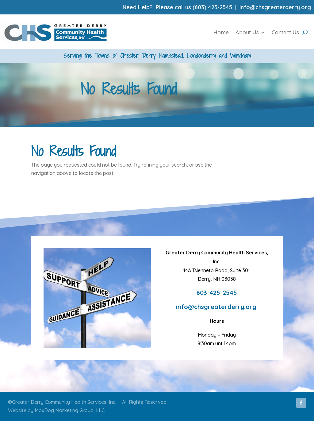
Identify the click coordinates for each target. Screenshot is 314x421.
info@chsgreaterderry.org (275, 7)
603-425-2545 (217, 292)
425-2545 (220, 7)
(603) (200, 7)
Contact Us (285, 32)
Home (221, 32)
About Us (247, 32)
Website (17, 410)
